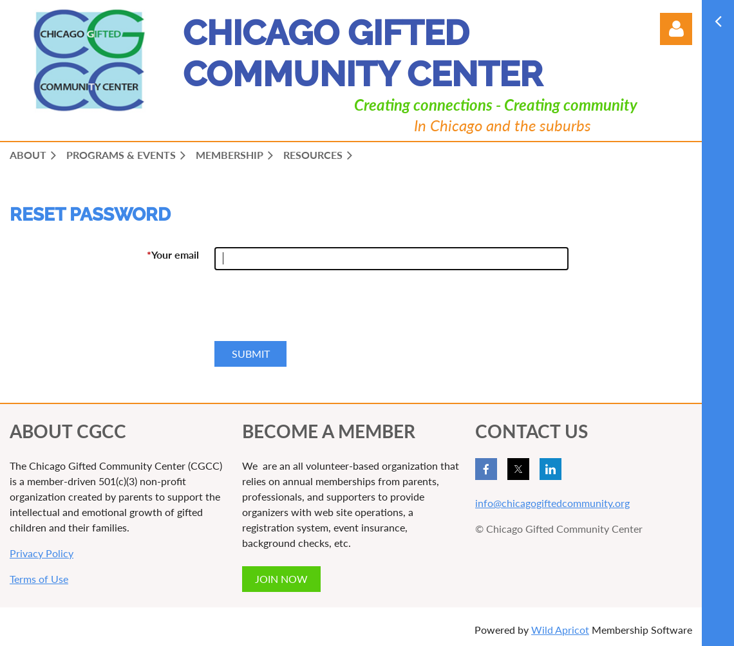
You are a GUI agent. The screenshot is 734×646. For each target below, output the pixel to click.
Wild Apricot (560, 629)
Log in (676, 29)
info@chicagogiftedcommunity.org (552, 503)
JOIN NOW (281, 579)
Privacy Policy (41, 553)
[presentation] (312, 311)
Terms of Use (39, 579)
